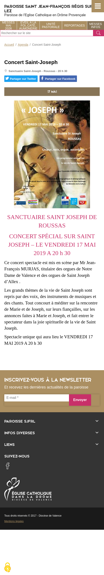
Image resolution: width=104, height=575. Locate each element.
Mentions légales (14, 521)
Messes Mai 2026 (8, 25)
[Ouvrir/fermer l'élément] (52, 421)
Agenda (23, 44)
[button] (98, 6)
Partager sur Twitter (20, 78)
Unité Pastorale (51, 25)
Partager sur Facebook (58, 78)
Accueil (9, 44)
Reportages (74, 25)
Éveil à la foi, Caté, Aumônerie (28, 25)
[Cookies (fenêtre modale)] (7, 567)
